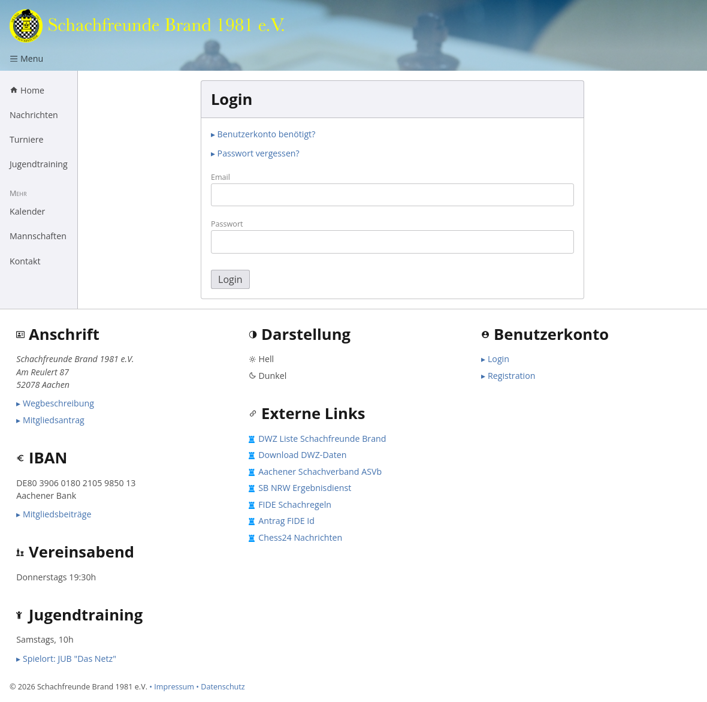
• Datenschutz (220, 686)
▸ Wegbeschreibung (55, 403)
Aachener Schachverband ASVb (320, 471)
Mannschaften (38, 236)
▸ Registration (508, 375)
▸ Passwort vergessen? (255, 153)
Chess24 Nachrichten (300, 537)
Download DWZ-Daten (302, 454)
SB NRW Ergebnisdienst (304, 487)
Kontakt (25, 261)
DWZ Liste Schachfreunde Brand (322, 438)
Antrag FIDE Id (286, 520)
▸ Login (495, 358)
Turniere (26, 139)
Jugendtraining (39, 164)
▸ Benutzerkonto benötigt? (263, 134)
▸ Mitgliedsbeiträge (53, 514)
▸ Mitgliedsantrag (50, 420)
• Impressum (171, 686)
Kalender (27, 211)
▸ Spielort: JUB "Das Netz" (66, 658)
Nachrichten (34, 114)
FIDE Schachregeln (294, 504)
